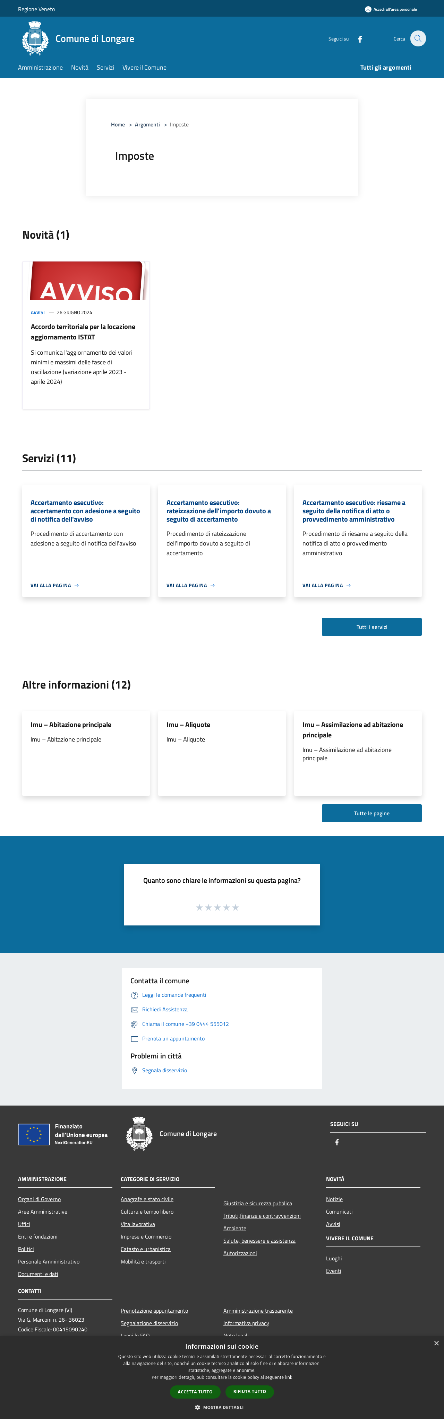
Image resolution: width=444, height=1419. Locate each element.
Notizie (334, 1199)
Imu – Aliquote (188, 724)
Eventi (333, 1271)
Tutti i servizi (372, 627)
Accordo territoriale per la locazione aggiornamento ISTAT (83, 331)
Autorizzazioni (240, 1253)
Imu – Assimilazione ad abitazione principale (352, 729)
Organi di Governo (39, 1199)
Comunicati (339, 1211)
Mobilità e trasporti (143, 1261)
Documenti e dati (38, 1274)
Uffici (24, 1224)
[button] (222, 1407)
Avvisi (38, 312)
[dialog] (222, 1377)
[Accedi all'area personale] (391, 9)
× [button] (436, 1343)
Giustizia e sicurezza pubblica (257, 1203)
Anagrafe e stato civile (147, 1199)
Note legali (236, 1335)
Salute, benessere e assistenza (259, 1240)
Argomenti (147, 124)
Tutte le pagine (372, 813)
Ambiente (234, 1228)
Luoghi (334, 1258)
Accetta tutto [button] (195, 1392)
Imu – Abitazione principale (71, 724)
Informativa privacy (246, 1323)
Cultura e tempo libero (147, 1211)
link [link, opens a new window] (288, 1377)
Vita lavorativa (138, 1224)
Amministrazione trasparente (258, 1310)
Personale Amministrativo (48, 1261)
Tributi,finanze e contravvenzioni (262, 1216)
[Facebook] (356, 38)
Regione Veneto (36, 9)
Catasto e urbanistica (146, 1249)
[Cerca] (417, 38)
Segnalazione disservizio (149, 1323)
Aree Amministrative (42, 1211)
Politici (26, 1249)
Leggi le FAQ (135, 1335)
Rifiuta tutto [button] (249, 1391)
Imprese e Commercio (146, 1236)
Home (118, 124)
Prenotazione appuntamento (154, 1310)
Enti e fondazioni (38, 1236)
